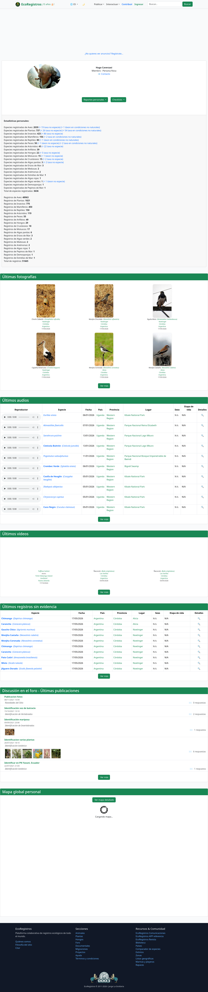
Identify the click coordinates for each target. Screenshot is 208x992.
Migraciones (81, 949)
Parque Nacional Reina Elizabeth (140, 425)
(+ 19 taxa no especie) (49, 127)
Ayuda (78, 955)
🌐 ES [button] (73, 4)
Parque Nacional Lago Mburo (138, 435)
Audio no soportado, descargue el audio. (21, 417)
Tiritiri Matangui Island (43, 576)
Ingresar (139, 4)
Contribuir (127, 4)
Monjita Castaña (162, 368)
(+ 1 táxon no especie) (48, 143)
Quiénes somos (23, 941)
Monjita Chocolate (104, 319)
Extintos (140, 952)
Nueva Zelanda (43, 581)
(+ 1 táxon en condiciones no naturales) (80, 127)
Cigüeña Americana (46, 368)
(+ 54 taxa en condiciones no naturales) (81, 130)
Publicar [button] (98, 4)
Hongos (79, 939)
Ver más (104, 385)
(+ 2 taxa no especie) (53, 159)
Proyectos (80, 952)
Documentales (82, 945)
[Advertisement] (104, 30)
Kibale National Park (134, 415)
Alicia (104, 370)
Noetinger (46, 321)
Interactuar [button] (112, 4)
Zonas (139, 955)
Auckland (43, 578)
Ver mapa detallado (104, 799)
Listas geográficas (144, 958)
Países (139, 945)
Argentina (46, 326)
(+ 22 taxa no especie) (52, 146)
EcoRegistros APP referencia (150, 936)
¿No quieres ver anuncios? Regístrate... (104, 53)
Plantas (79, 936)
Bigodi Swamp (131, 466)
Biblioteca (141, 942)
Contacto (105, 73)
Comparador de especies (148, 949)
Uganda (100, 415)
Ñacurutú (104, 571)
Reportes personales (94, 99)
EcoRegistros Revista (146, 939)
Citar (17, 947)
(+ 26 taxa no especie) (51, 130)
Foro (77, 942)
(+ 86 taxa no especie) (52, 133)
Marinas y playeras (145, 961)
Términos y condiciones (87, 958)
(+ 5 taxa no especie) (50, 152)
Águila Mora (162, 319)
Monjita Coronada (104, 368)
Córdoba (46, 324)
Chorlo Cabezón (46, 319)
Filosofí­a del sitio (23, 944)
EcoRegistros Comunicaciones (150, 933)
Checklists (117, 99)
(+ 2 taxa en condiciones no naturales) (62, 136)
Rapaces (140, 964)
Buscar (187, 4)
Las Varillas (104, 573)
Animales (80, 933)
